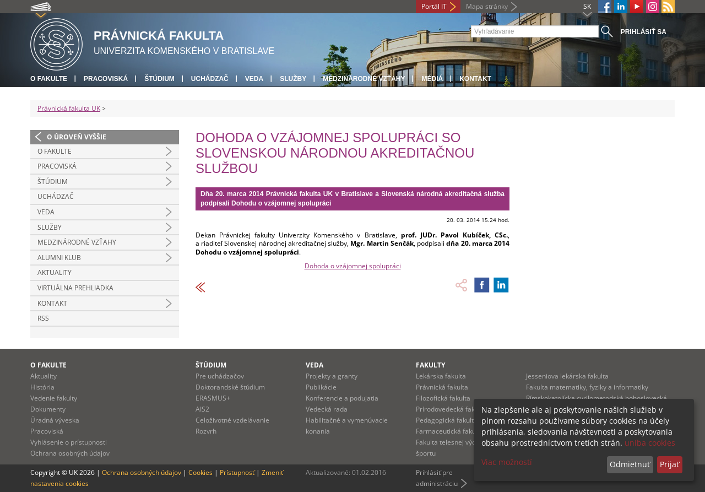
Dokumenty (48, 409)
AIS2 (202, 409)
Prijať (669, 464)
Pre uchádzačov (220, 376)
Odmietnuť (630, 464)
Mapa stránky (487, 6)
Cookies (200, 472)
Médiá (432, 79)
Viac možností (506, 462)
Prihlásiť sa (643, 32)
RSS (43, 318)
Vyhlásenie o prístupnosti (68, 442)
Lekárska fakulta (441, 376)
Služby (293, 79)
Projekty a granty (331, 376)
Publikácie (321, 387)
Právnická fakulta (442, 387)
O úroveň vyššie (76, 137)
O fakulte (48, 79)
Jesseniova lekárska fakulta (567, 376)
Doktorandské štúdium (230, 387)
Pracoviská (106, 79)
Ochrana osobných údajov (70, 453)
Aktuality (54, 272)
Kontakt (475, 79)
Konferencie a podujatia (342, 398)
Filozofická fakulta (443, 398)
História (42, 387)
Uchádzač (210, 79)
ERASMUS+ (213, 398)
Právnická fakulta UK (68, 108)
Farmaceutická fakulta (450, 431)
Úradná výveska (54, 420)
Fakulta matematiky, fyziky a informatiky (587, 387)
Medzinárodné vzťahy (364, 79)
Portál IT (434, 6)
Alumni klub (59, 257)
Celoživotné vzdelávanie (232, 420)
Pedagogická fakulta (447, 420)
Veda (254, 79)
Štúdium (159, 79)
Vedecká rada (327, 409)
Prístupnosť (237, 472)
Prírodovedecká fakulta (451, 409)
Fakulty (430, 365)
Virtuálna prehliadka (75, 288)
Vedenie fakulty (53, 398)
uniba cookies (650, 442)
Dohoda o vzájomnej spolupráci (353, 266)
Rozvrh (206, 431)
